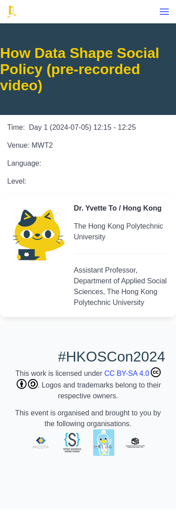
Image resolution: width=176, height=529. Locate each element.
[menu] (164, 12)
